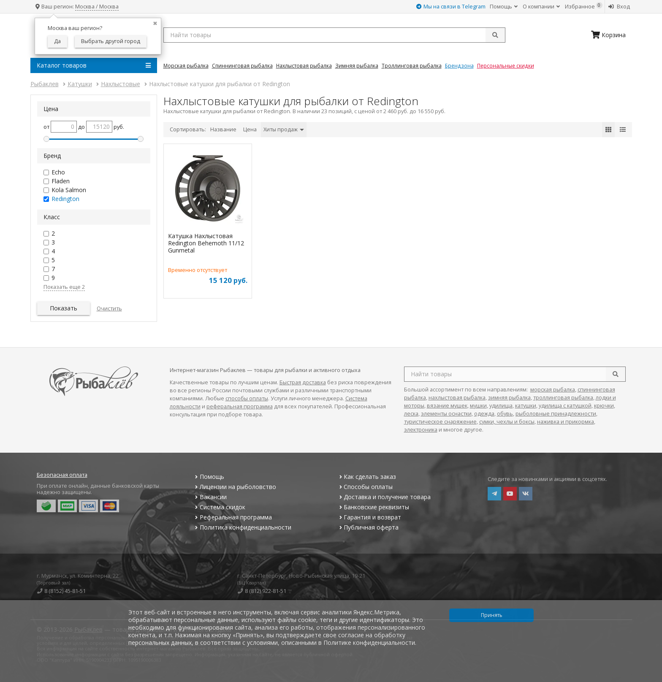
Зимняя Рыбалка (356, 65)
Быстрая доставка (302, 382)
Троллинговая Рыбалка (412, 65)
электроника (420, 429)
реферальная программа (239, 406)
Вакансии (210, 497)
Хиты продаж (283, 129)
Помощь (504, 6)
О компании (541, 6)
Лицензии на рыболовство (234, 487)
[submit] (495, 35)
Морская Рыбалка (186, 65)
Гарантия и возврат (369, 517)
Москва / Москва (97, 6)
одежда (484, 413)
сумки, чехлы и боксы (506, 421)
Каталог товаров (94, 65)
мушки (478, 405)
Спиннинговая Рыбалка (242, 65)
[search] (615, 374)
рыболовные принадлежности (555, 413)
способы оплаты (246, 398)
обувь (505, 413)
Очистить (109, 308)
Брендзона (459, 65)
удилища (501, 405)
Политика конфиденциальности (242, 527)
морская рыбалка (552, 389)
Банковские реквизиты (373, 507)
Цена (250, 129)
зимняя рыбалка (509, 397)
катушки (525, 405)
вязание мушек (447, 405)
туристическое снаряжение (440, 421)
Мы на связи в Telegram (451, 6)
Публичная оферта (368, 527)
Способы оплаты (365, 487)
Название (223, 129)
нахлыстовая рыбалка (457, 397)
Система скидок (219, 507)
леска (411, 413)
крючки (604, 405)
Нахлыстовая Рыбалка (304, 65)
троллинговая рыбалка (563, 397)
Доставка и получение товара (384, 497)
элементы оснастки (446, 413)
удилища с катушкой (565, 405)
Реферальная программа (232, 517)
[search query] (334, 35)
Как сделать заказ (366, 477)
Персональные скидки (505, 65)
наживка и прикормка (565, 421)
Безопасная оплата (62, 474)
